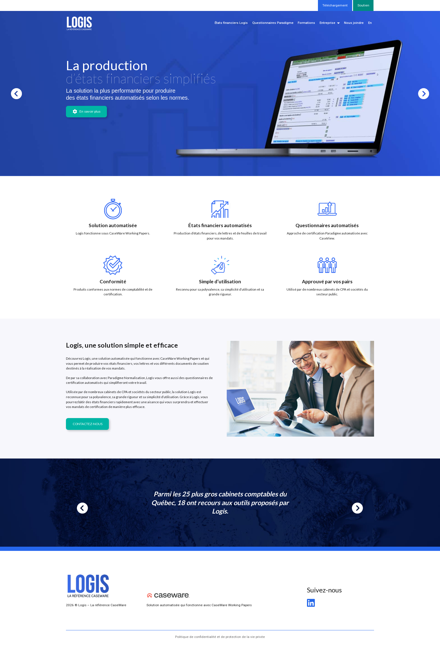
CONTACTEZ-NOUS (87, 424)
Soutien (363, 5)
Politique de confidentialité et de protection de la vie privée (220, 637)
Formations (306, 23)
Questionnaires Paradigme (273, 23)
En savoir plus (86, 112)
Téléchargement (335, 5)
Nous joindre (354, 23)
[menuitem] (370, 23)
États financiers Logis (231, 23)
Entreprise (327, 23)
